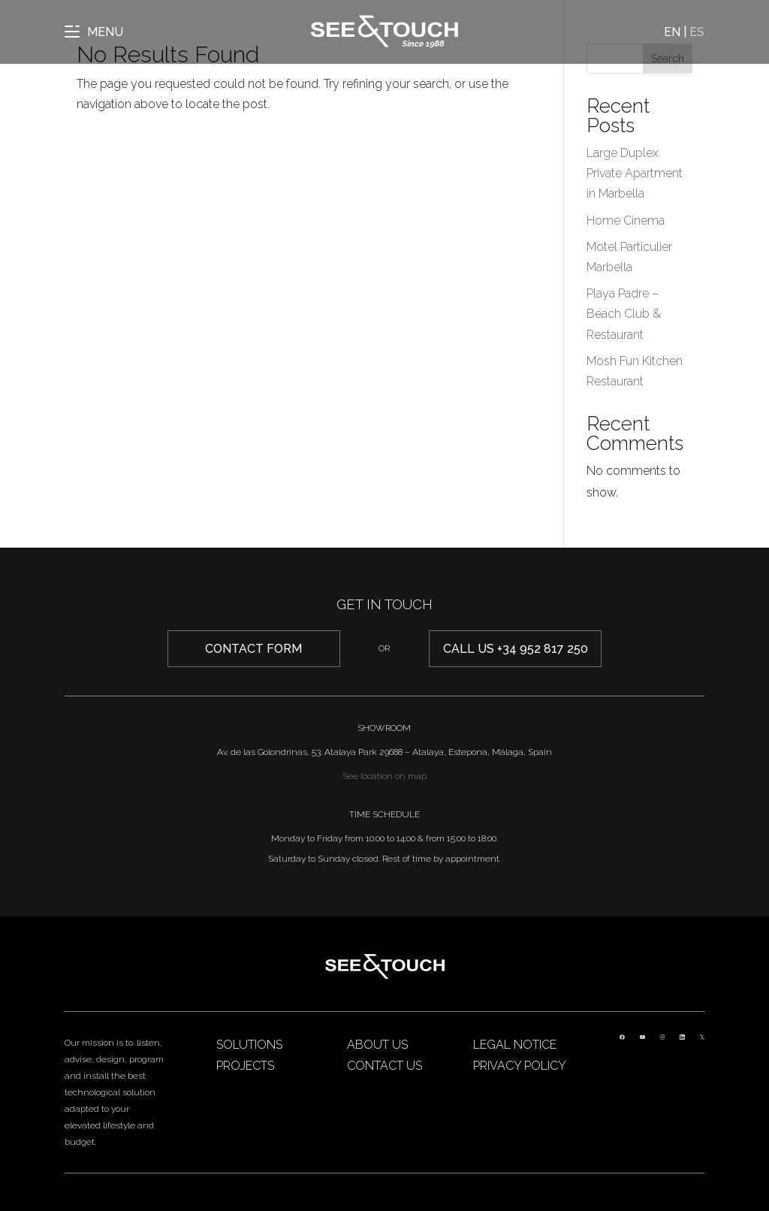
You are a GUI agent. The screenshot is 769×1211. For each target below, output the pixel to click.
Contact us (384, 1065)
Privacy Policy (519, 1065)
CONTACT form (253, 649)
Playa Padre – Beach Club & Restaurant (624, 313)
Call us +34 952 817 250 (515, 649)
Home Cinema (626, 220)
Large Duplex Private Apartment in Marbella (635, 173)
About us (377, 1044)
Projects (245, 1065)
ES (696, 32)
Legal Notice (514, 1044)
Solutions (249, 1044)
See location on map (384, 776)
